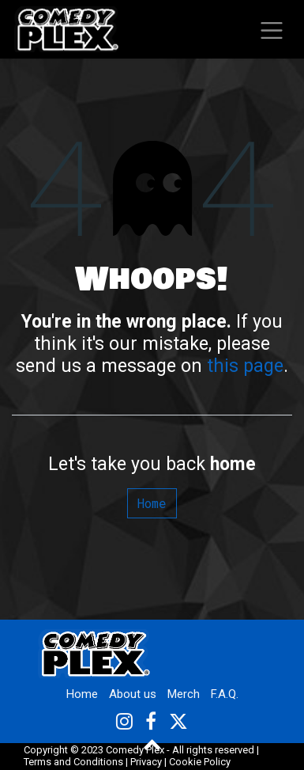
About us (132, 694)
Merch (183, 694)
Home (152, 503)
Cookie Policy (200, 762)
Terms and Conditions (73, 762)
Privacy (146, 762)
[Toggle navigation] (272, 29)
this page (245, 366)
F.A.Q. (224, 694)
